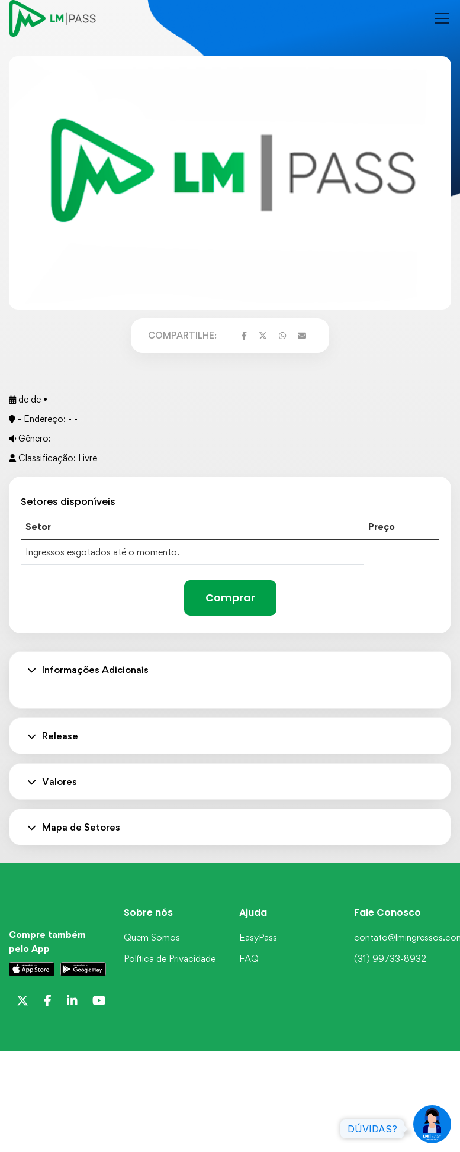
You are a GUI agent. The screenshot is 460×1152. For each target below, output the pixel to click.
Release (52, 736)
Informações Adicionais (88, 669)
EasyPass (258, 937)
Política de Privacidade (169, 958)
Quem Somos (152, 937)
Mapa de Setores (73, 827)
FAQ (249, 958)
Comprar (230, 597)
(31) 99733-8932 (390, 958)
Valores (52, 781)
